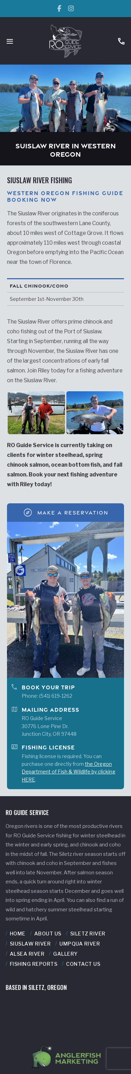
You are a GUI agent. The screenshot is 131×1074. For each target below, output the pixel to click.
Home (18, 934)
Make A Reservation (65, 512)
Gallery (65, 954)
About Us (47, 934)
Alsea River (27, 954)
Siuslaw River (30, 944)
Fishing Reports (34, 964)
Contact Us (83, 964)
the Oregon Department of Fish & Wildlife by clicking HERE (68, 772)
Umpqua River (79, 944)
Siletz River (87, 934)
